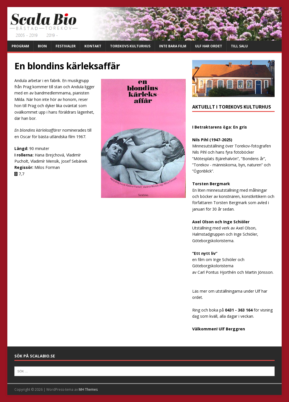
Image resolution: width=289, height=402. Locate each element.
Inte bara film (172, 46)
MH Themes (88, 389)
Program (20, 46)
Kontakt (92, 46)
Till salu (239, 46)
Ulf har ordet (208, 46)
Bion (42, 46)
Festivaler (66, 46)
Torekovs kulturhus (130, 46)
